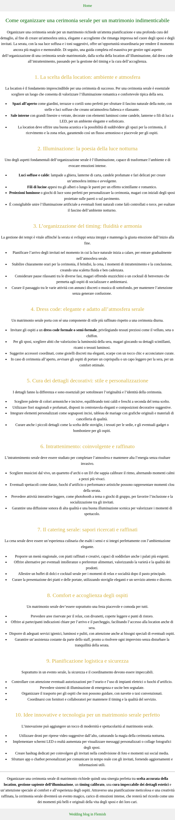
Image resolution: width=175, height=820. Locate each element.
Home (87, 6)
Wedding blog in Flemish (87, 814)
